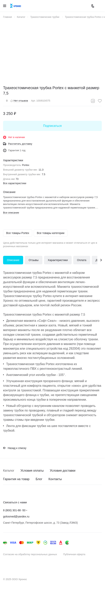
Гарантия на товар (16, 479)
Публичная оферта (74, 554)
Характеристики (58, 260)
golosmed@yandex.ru (16, 516)
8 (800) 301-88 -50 (14, 510)
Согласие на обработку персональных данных (30, 554)
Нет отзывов (19, 100)
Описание (13, 260)
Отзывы (33, 260)
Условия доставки (63, 470)
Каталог (8, 470)
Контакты (55, 479)
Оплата (81, 260)
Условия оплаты (32, 470)
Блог (39, 479)
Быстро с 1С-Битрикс (18, 566)
